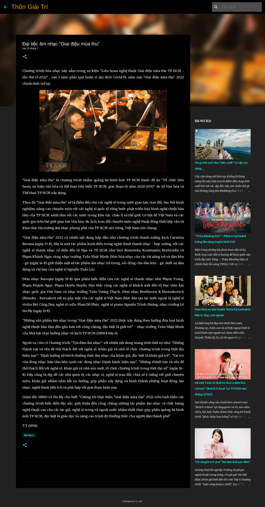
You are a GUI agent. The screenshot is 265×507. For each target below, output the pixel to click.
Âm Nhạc (29, 435)
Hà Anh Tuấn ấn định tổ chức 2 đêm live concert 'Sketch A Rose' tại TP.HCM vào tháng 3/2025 (220, 388)
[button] (24, 57)
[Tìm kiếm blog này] (241, 7)
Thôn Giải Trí (29, 6)
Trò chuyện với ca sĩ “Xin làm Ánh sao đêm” (222, 462)
